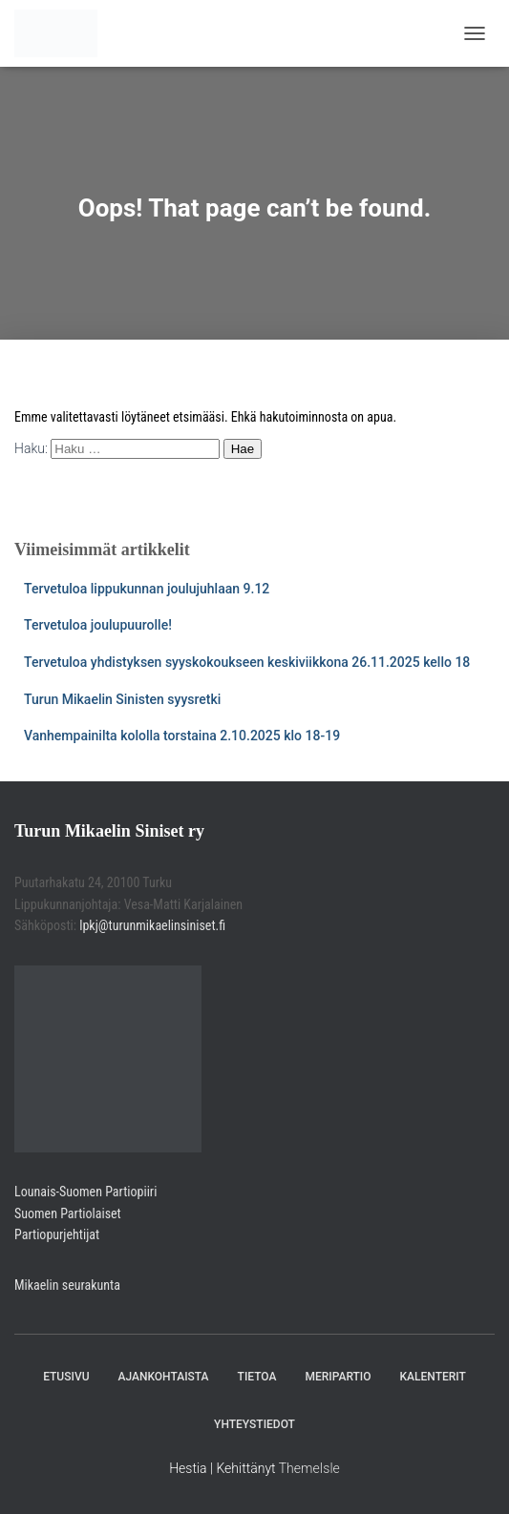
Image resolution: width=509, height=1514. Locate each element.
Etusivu (66, 1376)
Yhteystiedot (254, 1424)
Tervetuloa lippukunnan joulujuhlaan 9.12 (146, 588)
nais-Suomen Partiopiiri (95, 1191)
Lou (23, 1191)
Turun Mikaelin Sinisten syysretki (122, 699)
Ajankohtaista (162, 1376)
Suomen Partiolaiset (67, 1213)
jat (92, 1234)
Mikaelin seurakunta (67, 1285)
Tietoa (257, 1376)
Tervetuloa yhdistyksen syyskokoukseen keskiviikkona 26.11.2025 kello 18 (247, 662)
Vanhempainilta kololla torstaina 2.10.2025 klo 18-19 (182, 735)
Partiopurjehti (50, 1234)
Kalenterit (433, 1376)
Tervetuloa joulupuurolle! (98, 625)
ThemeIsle (309, 1468)
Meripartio (338, 1376)
